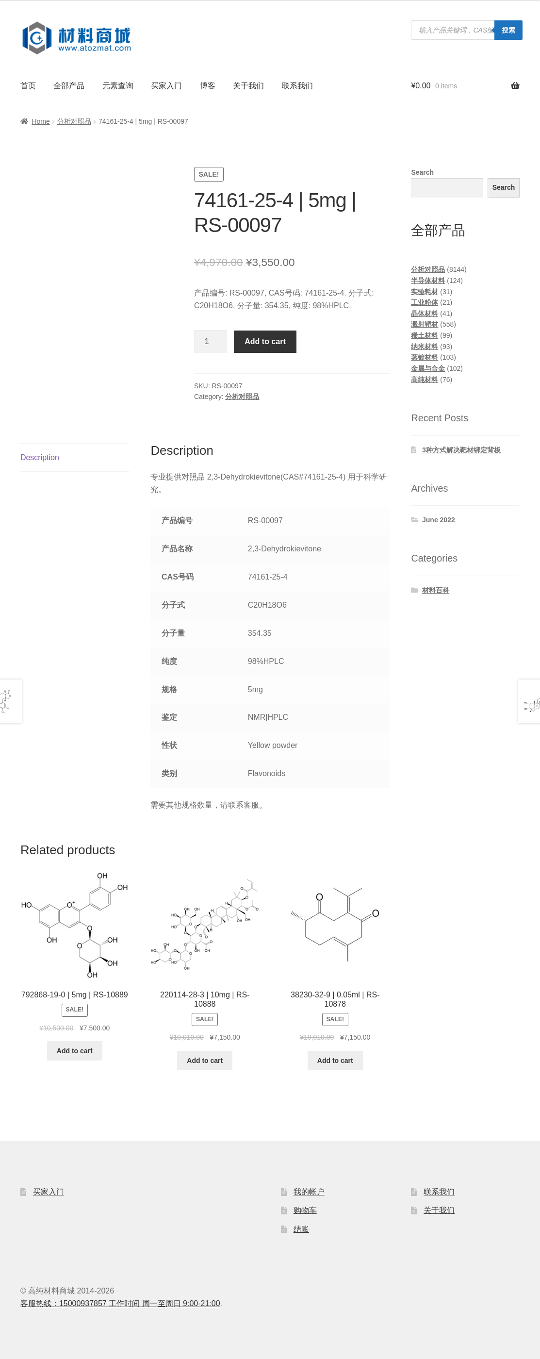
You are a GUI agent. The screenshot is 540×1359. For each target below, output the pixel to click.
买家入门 (166, 86)
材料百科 (435, 590)
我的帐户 (309, 1192)
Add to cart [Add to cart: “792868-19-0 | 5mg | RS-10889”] (75, 1051)
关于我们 (248, 86)
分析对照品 (74, 121)
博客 (207, 86)
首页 (28, 86)
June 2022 (438, 520)
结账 (301, 1229)
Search (422, 172)
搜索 (508, 30)
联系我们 (297, 86)
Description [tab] (39, 457)
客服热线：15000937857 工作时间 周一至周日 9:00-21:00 (120, 1303)
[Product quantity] (210, 342)
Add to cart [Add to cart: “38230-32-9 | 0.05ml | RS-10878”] (335, 1060)
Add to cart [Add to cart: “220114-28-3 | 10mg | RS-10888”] (205, 1060)
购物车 (305, 1210)
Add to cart (265, 341)
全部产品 (68, 86)
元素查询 (117, 86)
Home (40, 121)
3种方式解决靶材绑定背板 (461, 450)
